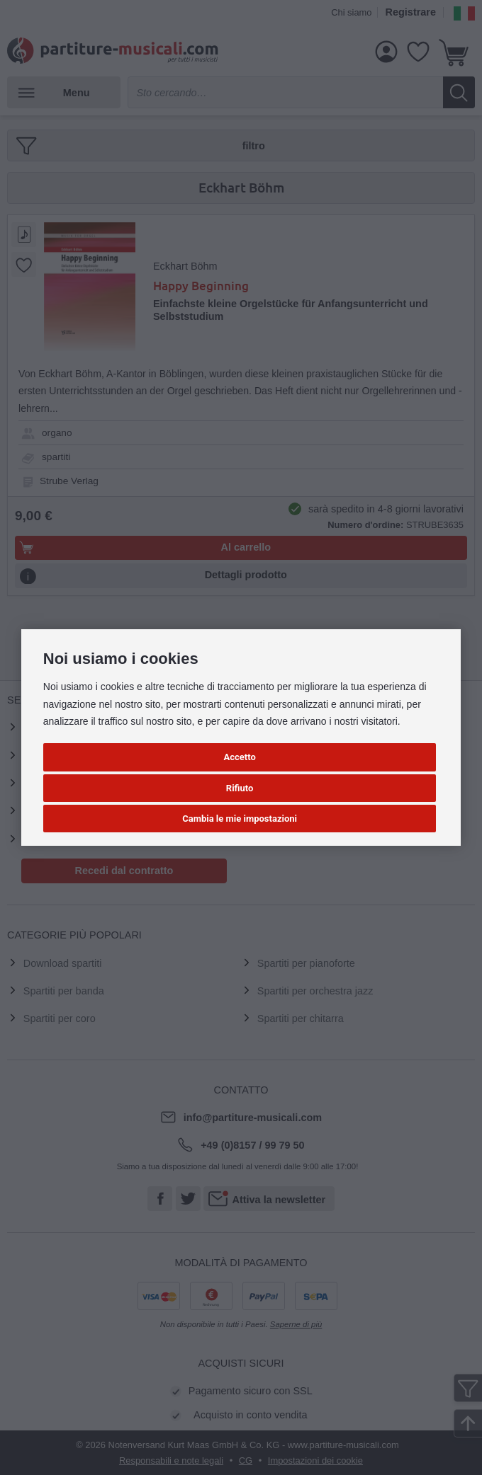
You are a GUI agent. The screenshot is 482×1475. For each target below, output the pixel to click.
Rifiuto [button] (240, 788)
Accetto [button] (239, 757)
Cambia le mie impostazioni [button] (239, 818)
